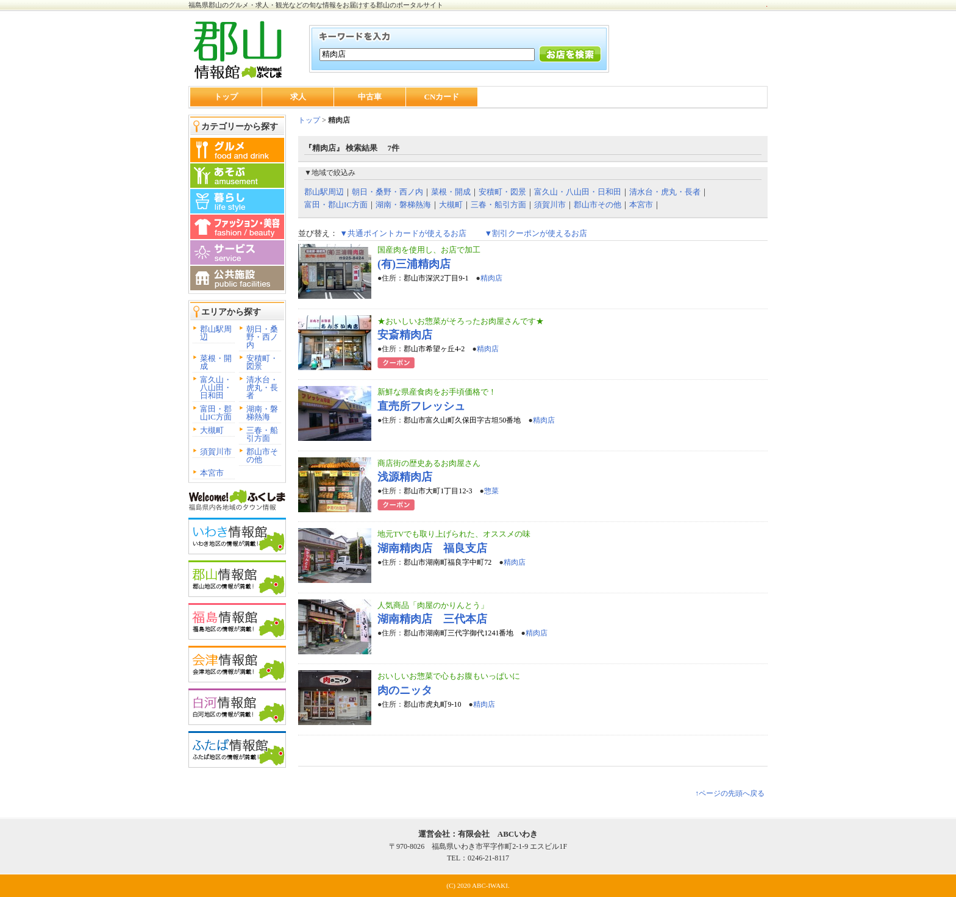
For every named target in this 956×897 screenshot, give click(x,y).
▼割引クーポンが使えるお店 (535, 233)
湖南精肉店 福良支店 (432, 548)
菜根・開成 (216, 362)
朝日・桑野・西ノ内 (262, 336)
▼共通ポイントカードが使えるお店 (403, 233)
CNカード (442, 96)
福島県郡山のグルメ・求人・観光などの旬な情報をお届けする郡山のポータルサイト (315, 5)
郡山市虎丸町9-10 (432, 704)
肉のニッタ (404, 690)
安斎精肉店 (404, 335)
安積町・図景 (262, 362)
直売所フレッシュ (421, 406)
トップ (226, 96)
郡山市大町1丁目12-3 (438, 491)
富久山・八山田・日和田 (216, 387)
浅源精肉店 (404, 477)
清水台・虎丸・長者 (262, 387)
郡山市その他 (262, 455)
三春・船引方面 (262, 434)
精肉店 (491, 278)
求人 (298, 96)
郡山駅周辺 (216, 332)
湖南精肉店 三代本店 (432, 619)
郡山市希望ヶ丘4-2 (434, 349)
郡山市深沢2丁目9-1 (436, 278)
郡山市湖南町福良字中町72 (447, 562)
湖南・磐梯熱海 (262, 412)
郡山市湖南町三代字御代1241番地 (458, 633)
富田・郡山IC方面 (216, 412)
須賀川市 (216, 451)
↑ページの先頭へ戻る (730, 793)
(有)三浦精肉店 (414, 264)
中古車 (370, 96)
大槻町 (212, 430)
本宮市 (212, 472)
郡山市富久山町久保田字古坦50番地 (462, 420)
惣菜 (491, 491)
